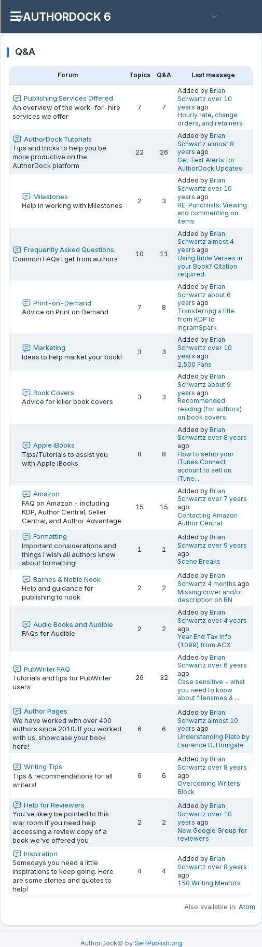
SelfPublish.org (158, 943)
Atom (247, 907)
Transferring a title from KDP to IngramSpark (206, 319)
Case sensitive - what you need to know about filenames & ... (211, 690)
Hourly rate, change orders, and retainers (210, 119)
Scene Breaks (198, 561)
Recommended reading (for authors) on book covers (209, 409)
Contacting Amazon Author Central (207, 519)
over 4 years (227, 620)
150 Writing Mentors (209, 883)
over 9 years (227, 545)
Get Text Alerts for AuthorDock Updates (209, 164)
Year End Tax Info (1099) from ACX (204, 641)
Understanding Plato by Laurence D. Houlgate (213, 741)
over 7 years (227, 499)
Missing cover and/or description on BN (210, 596)
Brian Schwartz (201, 95)
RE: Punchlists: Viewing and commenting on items (212, 213)
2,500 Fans (194, 364)
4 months (222, 584)
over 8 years (227, 437)
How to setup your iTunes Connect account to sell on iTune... (205, 466)
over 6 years (227, 665)
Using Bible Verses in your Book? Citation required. (209, 266)
